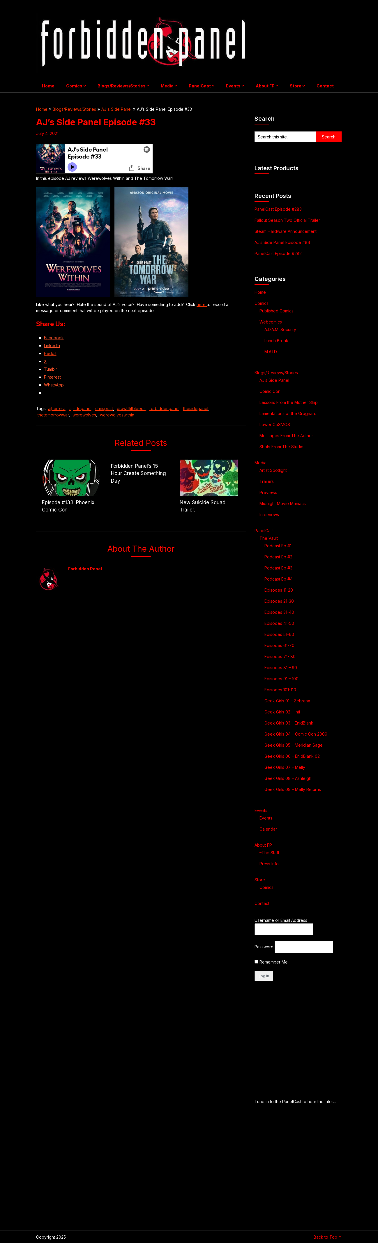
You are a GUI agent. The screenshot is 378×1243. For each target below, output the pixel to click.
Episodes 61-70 (279, 645)
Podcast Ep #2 (278, 556)
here (202, 304)
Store (295, 85)
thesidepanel (195, 408)
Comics (74, 85)
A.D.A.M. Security (280, 329)
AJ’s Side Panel (274, 380)
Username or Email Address (281, 920)
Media (167, 85)
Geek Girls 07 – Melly (284, 767)
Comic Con (269, 391)
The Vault (268, 538)
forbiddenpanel (164, 408)
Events (233, 85)
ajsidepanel (80, 408)
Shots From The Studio (281, 446)
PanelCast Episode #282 (278, 253)
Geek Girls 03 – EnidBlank (288, 722)
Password (264, 946)
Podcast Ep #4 (278, 578)
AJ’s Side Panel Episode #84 (282, 242)
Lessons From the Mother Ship (288, 402)
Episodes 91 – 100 (281, 678)
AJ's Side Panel (116, 109)
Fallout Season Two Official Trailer (287, 220)
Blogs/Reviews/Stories (122, 85)
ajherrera (57, 408)
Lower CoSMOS (274, 424)
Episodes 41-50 (279, 623)
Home (48, 85)
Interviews (269, 514)
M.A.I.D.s (272, 351)
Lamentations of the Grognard (288, 413)
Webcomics (270, 321)
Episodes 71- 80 (280, 656)
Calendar (268, 829)
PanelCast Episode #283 (278, 209)
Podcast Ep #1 (278, 545)
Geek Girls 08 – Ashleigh (287, 778)
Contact (325, 85)
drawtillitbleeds (131, 408)
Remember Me (271, 961)
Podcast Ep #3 (278, 567)
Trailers (266, 481)
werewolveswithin (117, 414)
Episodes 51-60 (279, 634)
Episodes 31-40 (279, 612)
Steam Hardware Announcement (286, 231)
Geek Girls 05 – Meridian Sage (293, 745)
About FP (265, 85)
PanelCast (200, 85)
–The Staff (269, 852)
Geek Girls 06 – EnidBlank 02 (292, 756)
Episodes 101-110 (280, 689)
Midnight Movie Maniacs (282, 503)
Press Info (269, 863)
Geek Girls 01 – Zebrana (287, 700)
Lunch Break (276, 340)
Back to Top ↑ (328, 1237)
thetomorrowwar (53, 414)
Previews (268, 492)
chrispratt (104, 408)
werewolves (84, 414)
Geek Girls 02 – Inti (282, 711)
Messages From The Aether (286, 435)
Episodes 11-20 (278, 590)
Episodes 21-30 (279, 601)
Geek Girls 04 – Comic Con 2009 (295, 734)
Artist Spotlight (273, 470)
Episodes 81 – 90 (280, 667)
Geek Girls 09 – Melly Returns (292, 789)
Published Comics (276, 310)
